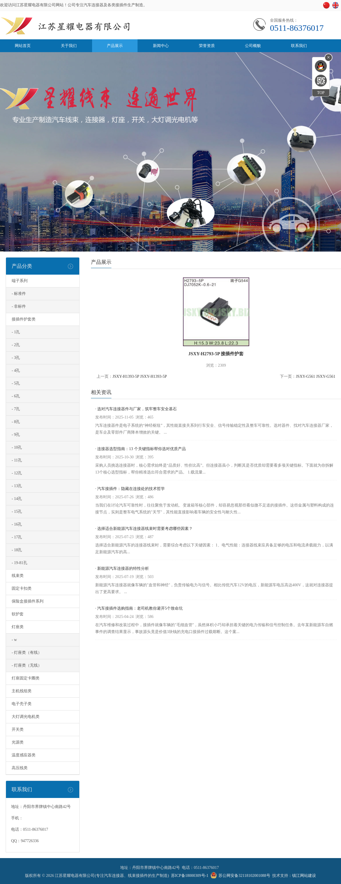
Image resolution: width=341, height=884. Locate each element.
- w (14, 640)
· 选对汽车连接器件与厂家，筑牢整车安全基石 (136, 409)
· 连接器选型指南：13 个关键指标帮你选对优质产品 (140, 449)
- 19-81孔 (19, 563)
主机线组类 (22, 691)
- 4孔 (16, 370)
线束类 (18, 575)
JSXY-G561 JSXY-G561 (315, 376)
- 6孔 (16, 396)
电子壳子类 (22, 704)
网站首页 (23, 46)
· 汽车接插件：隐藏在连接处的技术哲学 (130, 489)
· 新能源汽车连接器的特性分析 (122, 568)
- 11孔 (17, 460)
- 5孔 (16, 383)
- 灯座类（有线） (27, 652)
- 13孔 (17, 486)
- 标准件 (19, 293)
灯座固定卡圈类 (25, 678)
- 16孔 (17, 524)
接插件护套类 (24, 319)
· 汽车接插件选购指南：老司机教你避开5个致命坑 (139, 608)
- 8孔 (16, 422)
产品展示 (115, 46)
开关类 (18, 729)
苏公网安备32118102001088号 (244, 875)
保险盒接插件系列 (27, 601)
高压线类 (20, 768)
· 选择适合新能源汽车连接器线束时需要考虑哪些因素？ (144, 528)
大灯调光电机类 (25, 716)
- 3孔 (16, 358)
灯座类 (18, 627)
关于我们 (69, 46)
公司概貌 (253, 46)
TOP (321, 93)
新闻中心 (161, 46)
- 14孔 (17, 499)
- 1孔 (16, 332)
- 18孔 (17, 550)
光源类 (18, 742)
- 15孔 (17, 511)
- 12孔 (17, 473)
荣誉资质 (207, 46)
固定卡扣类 (22, 588)
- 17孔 (17, 537)
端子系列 (20, 281)
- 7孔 (16, 409)
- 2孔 (16, 345)
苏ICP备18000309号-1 (189, 875)
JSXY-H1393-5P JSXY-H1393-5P (140, 376)
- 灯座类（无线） (27, 665)
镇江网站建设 (304, 875)
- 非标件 (19, 306)
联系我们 (299, 46)
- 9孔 (16, 434)
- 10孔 (17, 447)
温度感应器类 (24, 755)
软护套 (18, 614)
